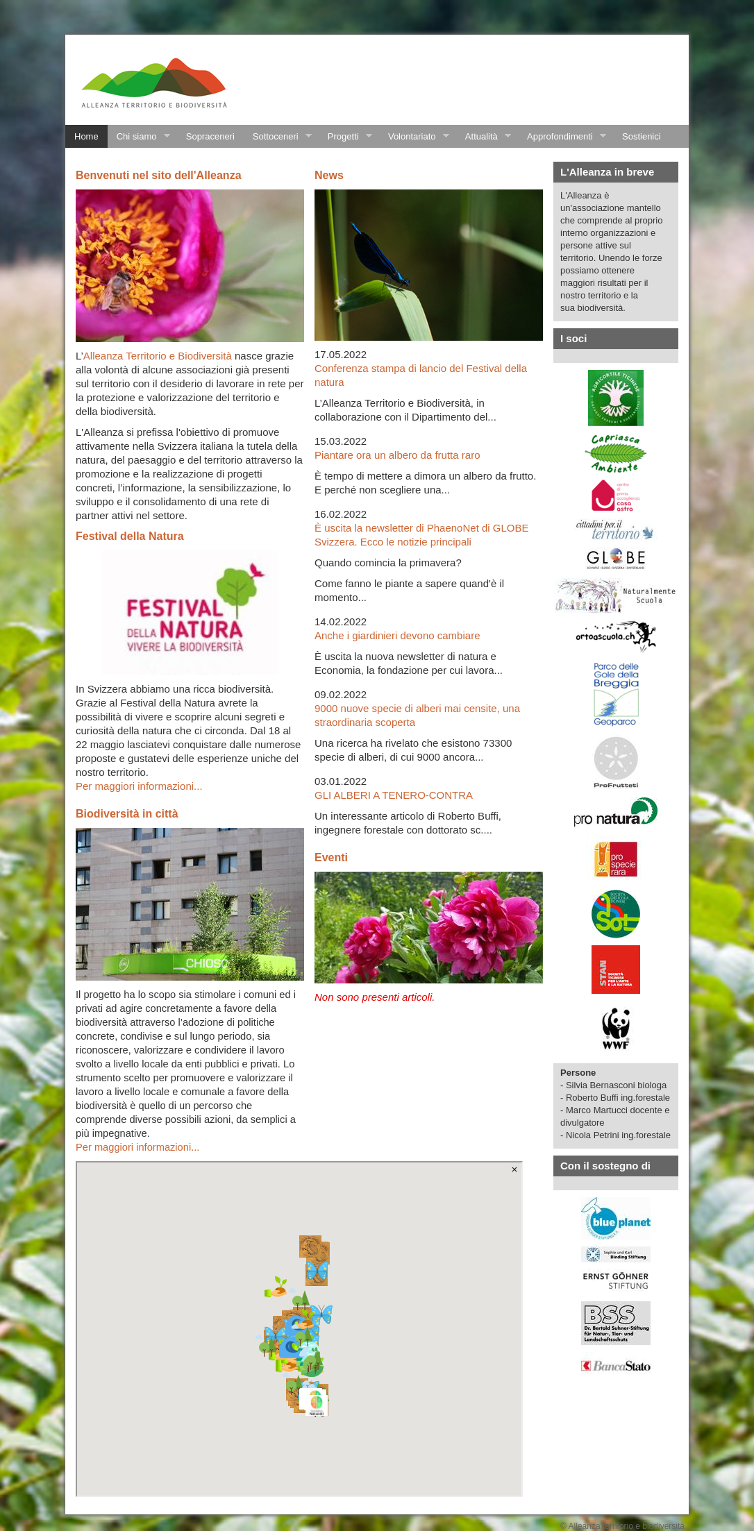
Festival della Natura (130, 536)
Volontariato (414, 136)
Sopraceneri (210, 136)
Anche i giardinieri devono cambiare (397, 635)
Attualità (483, 136)
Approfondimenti (562, 136)
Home (86, 136)
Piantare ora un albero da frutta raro (397, 455)
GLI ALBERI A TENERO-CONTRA (394, 795)
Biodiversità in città (127, 814)
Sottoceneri (278, 136)
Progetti (345, 136)
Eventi (331, 857)
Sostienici (641, 136)
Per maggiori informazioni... (139, 786)
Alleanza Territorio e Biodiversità (157, 356)
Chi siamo (139, 136)
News (329, 175)
